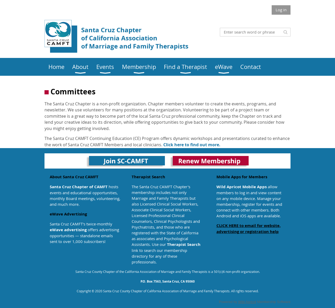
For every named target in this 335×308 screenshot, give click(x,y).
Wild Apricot (247, 302)
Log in (281, 9)
